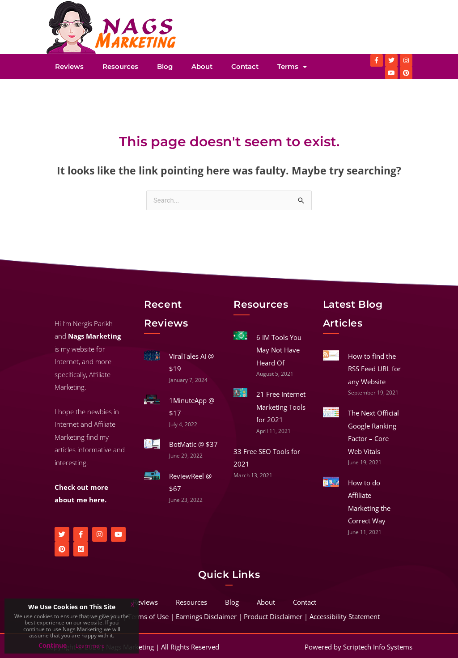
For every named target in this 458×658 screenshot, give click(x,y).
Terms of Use (148, 616)
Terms (292, 67)
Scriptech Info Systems (377, 646)
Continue (52, 645)
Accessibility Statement (345, 616)
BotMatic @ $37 (193, 444)
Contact (245, 66)
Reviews (69, 66)
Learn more (90, 646)
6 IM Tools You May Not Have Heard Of (278, 350)
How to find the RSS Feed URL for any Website (374, 369)
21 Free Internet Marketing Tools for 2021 (280, 407)
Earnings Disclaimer (206, 616)
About (201, 66)
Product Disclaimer (273, 616)
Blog (165, 66)
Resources (120, 66)
